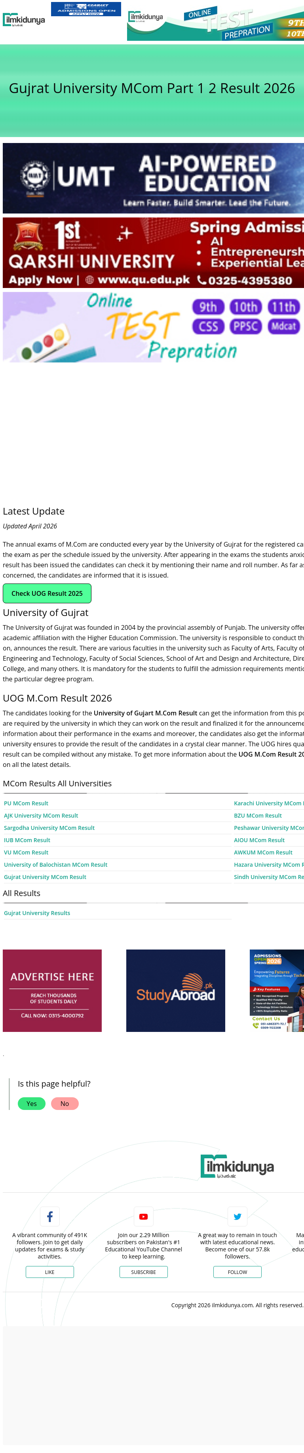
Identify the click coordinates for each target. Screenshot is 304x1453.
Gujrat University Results (37, 913)
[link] (86, 9)
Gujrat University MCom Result (45, 877)
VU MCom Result (26, 852)
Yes (32, 1103)
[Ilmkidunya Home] (24, 20)
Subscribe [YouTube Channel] (143, 1272)
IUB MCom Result (27, 840)
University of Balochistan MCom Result (55, 864)
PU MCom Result (26, 803)
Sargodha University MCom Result (49, 827)
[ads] (52, 991)
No (65, 1103)
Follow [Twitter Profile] (237, 1272)
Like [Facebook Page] (50, 1272)
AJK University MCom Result (41, 815)
